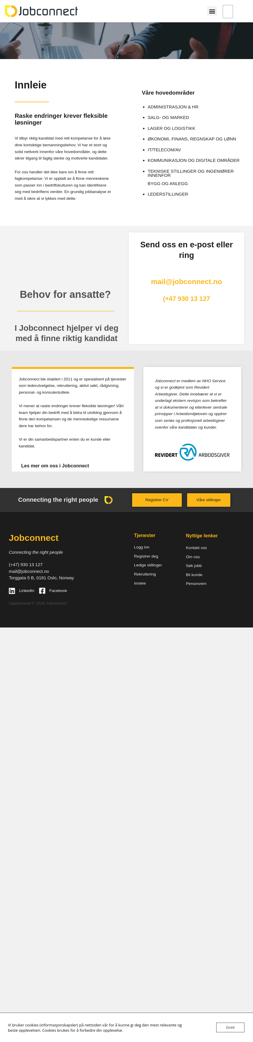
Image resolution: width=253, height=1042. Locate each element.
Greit (230, 1027)
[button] (212, 11)
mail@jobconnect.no (186, 282)
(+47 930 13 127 (186, 298)
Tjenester (144, 535)
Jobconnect (34, 538)
